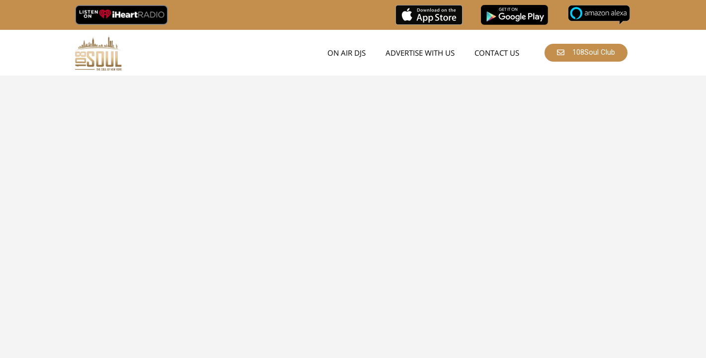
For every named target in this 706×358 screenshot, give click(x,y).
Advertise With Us (420, 53)
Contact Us (496, 53)
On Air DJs (346, 53)
